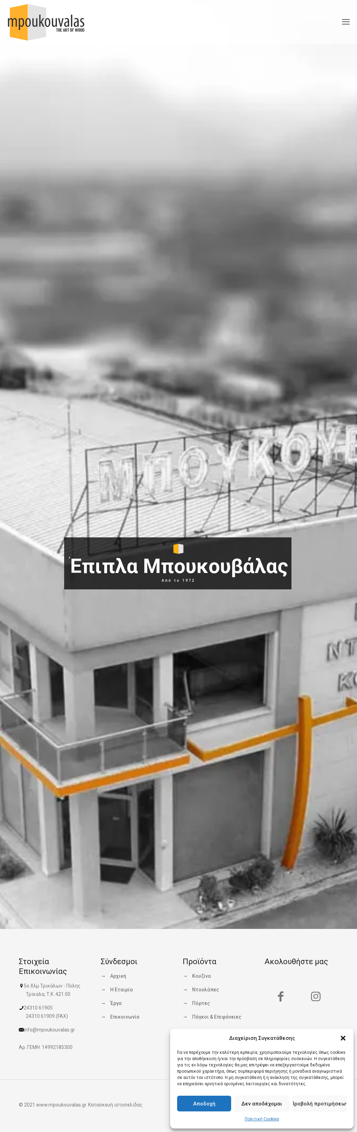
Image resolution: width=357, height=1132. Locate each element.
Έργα (116, 1003)
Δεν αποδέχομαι (261, 1104)
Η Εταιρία (121, 989)
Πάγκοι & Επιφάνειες (216, 1017)
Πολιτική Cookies (262, 1119)
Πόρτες (201, 1003)
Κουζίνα (201, 976)
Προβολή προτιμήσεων (320, 1104)
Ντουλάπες (205, 989)
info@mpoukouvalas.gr (49, 1030)
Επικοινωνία (124, 1017)
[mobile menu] (346, 22)
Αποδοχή (204, 1104)
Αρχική (118, 976)
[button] (343, 1038)
